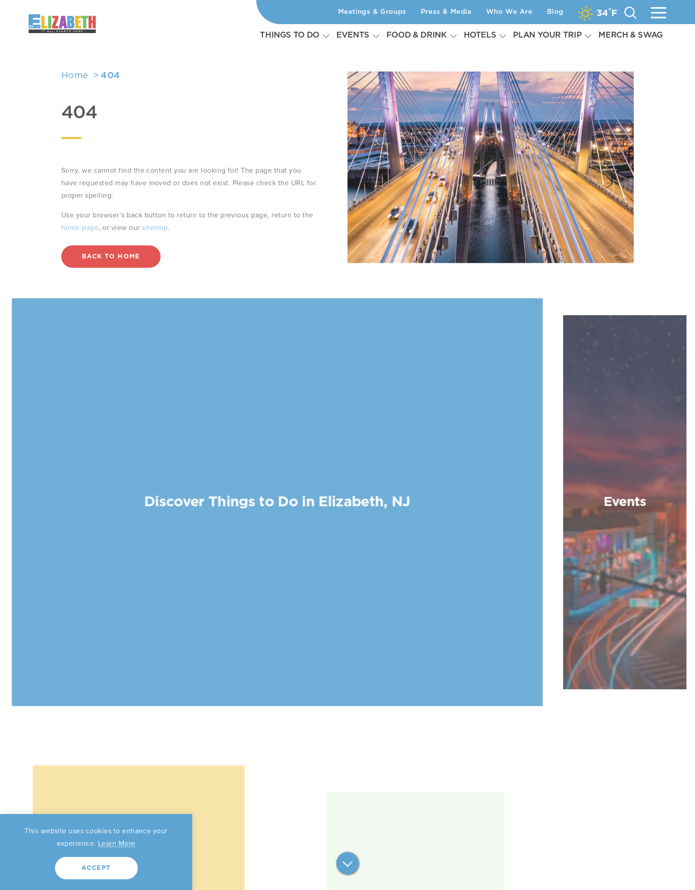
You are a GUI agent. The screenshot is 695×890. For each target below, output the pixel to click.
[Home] (85, 23)
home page (79, 242)
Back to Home (111, 256)
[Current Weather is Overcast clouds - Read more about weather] (597, 13)
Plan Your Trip (547, 35)
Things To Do (289, 35)
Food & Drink (416, 35)
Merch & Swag (630, 35)
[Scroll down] (347, 864)
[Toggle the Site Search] (630, 12)
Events (352, 35)
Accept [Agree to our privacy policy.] (95, 868)
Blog (555, 11)
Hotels (480, 35)
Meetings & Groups (372, 11)
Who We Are (509, 11)
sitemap (155, 242)
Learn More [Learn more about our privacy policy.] (117, 843)
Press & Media (446, 11)
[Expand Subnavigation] (326, 35)
